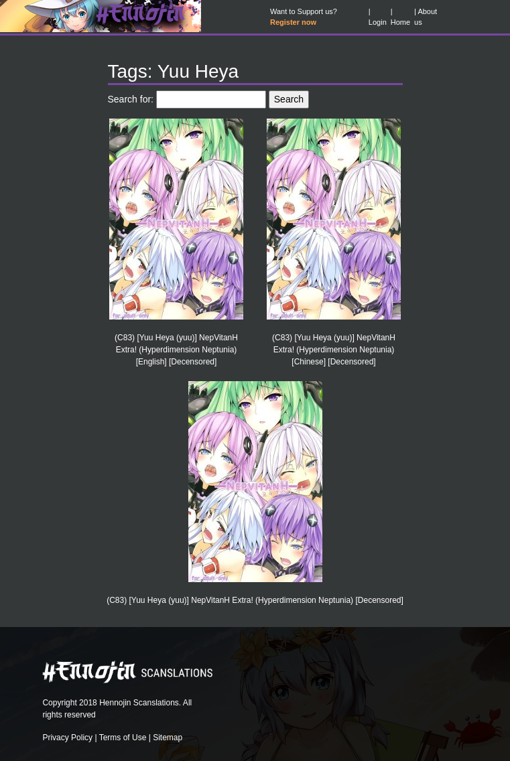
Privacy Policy (67, 737)
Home (400, 22)
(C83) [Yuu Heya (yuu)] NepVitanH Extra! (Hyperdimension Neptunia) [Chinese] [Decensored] (333, 349)
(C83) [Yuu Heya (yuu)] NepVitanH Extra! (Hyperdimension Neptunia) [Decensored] (255, 600)
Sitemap (167, 737)
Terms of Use (123, 737)
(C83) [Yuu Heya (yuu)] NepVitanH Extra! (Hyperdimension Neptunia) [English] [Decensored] (176, 349)
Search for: (130, 99)
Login (378, 22)
